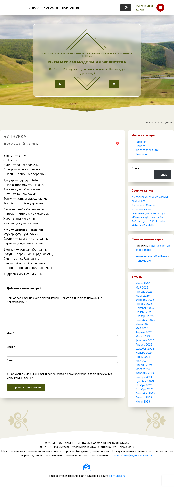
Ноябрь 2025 (144, 312)
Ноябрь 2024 (144, 352)
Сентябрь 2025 (145, 320)
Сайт (10, 360)
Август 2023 (144, 397)
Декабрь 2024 (145, 348)
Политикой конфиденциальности (130, 455)
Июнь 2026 (143, 283)
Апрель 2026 (144, 291)
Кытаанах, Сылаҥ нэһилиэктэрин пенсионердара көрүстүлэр (150, 209)
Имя (10, 333)
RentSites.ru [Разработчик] (117, 475)
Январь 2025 (144, 344)
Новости (51, 7)
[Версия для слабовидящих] (125, 7)
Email (11, 346)
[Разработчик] (87, 467)
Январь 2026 (144, 303)
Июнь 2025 (143, 324)
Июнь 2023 (143, 401)
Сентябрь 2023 (145, 393)
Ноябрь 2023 (144, 385)
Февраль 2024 (145, 373)
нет (38, 143)
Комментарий (17, 302)
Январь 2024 (144, 377)
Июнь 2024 (143, 356)
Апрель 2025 (144, 332)
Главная (32, 7)
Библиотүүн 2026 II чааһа (148, 221)
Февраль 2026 (145, 299)
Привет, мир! (144, 260)
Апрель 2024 (144, 365)
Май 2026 (142, 287)
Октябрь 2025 (145, 316)
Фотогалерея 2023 (148, 150)
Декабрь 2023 (145, 381)
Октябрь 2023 (144, 389)
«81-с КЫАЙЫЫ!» (143, 225)
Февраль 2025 (145, 340)
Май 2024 (142, 360)
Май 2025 (142, 328)
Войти (140, 9)
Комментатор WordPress (152, 256)
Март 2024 (143, 369)
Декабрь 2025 (145, 308)
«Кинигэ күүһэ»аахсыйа (147, 217)
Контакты (70, 7)
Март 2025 (143, 336)
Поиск (136, 168)
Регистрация (144, 5)
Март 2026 (143, 295)
